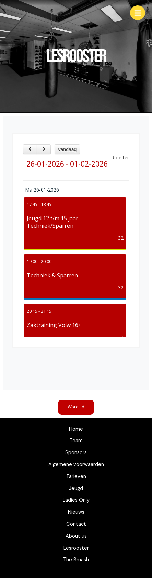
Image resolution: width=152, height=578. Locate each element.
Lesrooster (76, 548)
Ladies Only (76, 500)
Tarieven (76, 476)
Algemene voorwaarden (76, 464)
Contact (76, 524)
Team (76, 440)
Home (76, 429)
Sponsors (76, 452)
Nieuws (76, 512)
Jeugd (76, 488)
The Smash (76, 559)
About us (76, 536)
